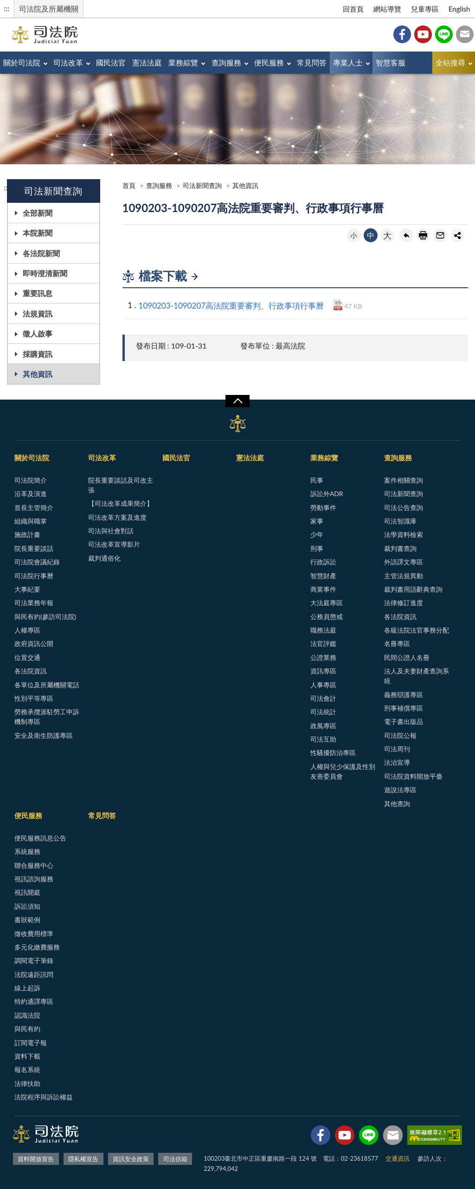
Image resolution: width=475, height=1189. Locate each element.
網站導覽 (387, 9)
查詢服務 (226, 62)
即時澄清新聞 (45, 273)
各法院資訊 (30, 671)
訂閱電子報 (30, 1043)
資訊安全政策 (131, 1159)
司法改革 (68, 62)
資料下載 (27, 1056)
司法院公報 (400, 735)
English (459, 9)
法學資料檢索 (403, 534)
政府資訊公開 (33, 643)
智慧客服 (390, 62)
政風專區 (323, 726)
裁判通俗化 (104, 558)
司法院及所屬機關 (48, 8)
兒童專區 (425, 9)
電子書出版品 (403, 721)
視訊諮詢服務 (33, 879)
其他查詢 (397, 804)
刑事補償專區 (403, 708)
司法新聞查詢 (202, 185)
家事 (316, 521)
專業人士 (348, 62)
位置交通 (27, 657)
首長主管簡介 (33, 507)
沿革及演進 (30, 494)
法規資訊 (37, 313)
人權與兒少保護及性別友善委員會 (342, 771)
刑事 (316, 548)
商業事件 (323, 589)
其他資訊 (37, 373)
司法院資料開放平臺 (413, 776)
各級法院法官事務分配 (416, 630)
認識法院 (27, 1015)
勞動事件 (323, 507)
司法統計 (323, 712)
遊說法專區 (400, 790)
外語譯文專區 (403, 562)
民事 (316, 480)
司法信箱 (465, 34)
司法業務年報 (33, 603)
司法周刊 (397, 749)
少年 (316, 534)
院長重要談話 (33, 548)
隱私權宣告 (83, 1159)
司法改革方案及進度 (117, 517)
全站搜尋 (450, 62)
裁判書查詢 (400, 548)
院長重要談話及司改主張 (120, 485)
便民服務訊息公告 (40, 838)
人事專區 (323, 685)
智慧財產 (323, 576)
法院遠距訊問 (33, 974)
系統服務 (27, 851)
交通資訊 (397, 1158)
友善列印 (423, 235)
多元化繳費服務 (37, 947)
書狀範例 (27, 920)
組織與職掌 (30, 521)
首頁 (128, 185)
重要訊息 (37, 293)
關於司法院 (21, 62)
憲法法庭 (147, 62)
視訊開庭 (27, 892)
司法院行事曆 (33, 576)
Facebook (402, 34)
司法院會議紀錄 (37, 562)
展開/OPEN (237, 401)
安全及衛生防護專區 (43, 735)
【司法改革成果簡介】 (120, 503)
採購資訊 (37, 353)
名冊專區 (397, 643)
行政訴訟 (323, 562)
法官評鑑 (323, 643)
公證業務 (323, 657)
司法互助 (323, 739)
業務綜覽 (183, 62)
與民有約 (27, 1029)
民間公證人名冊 (407, 657)
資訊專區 (323, 671)
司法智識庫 (400, 521)
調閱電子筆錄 (33, 960)
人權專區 (27, 630)
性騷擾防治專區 (333, 752)
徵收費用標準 (33, 933)
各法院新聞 (41, 253)
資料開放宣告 (36, 1159)
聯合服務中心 (33, 865)
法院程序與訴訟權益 (43, 1097)
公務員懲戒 (326, 616)
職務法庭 (323, 630)
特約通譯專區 (33, 1001)
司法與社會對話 (111, 531)
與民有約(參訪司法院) (45, 616)
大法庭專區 (326, 603)
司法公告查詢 (403, 507)
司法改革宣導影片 (114, 544)
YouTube (423, 34)
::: (6, 8)
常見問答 (312, 62)
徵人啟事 (37, 333)
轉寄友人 (440, 235)
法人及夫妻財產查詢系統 (416, 676)
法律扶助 (27, 1083)
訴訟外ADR (326, 494)
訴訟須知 (27, 906)
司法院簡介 (30, 480)
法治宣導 (397, 762)
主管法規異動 (403, 576)
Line (444, 34)
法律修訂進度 (403, 603)
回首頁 (353, 9)
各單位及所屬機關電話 (46, 685)
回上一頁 (406, 235)
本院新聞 (37, 232)
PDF (338, 304)
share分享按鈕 (457, 235)
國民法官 (111, 62)
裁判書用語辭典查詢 (413, 589)
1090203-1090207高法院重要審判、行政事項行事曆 (231, 305)
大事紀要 (27, 589)
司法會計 (323, 698)
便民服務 (269, 62)
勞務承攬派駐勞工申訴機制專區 (46, 716)
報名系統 (27, 1069)
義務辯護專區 (403, 694)
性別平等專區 (33, 698)
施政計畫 (27, 534)
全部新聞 (37, 212)
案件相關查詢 (403, 480)
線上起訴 (27, 988)
